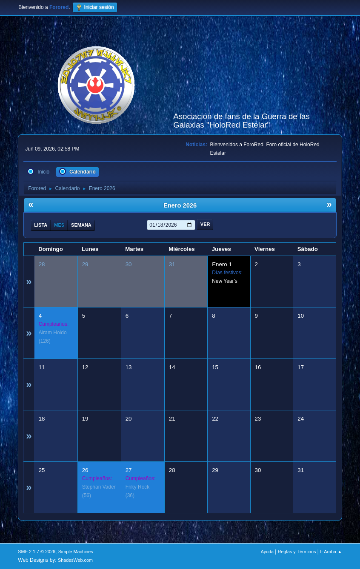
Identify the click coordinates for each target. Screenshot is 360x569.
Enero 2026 (180, 205)
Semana (81, 225)
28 (42, 264)
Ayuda (267, 551)
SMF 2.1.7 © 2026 (36, 551)
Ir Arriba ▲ (331, 551)
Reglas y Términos (297, 551)
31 (172, 264)
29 (85, 264)
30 (129, 264)
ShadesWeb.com (75, 560)
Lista (40, 225)
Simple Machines (75, 551)
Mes (59, 225)
